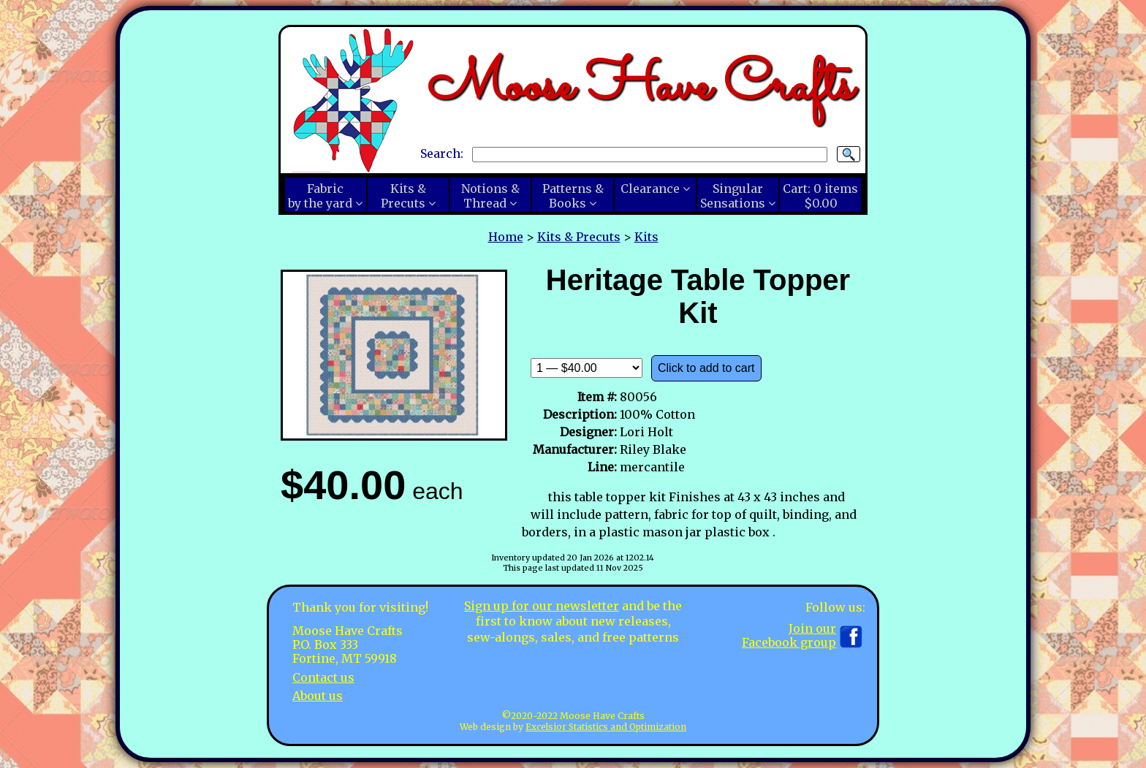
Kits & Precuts (579, 236)
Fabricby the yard (320, 195)
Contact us (323, 677)
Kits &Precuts (403, 195)
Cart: (820, 195)
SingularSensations (732, 195)
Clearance (650, 188)
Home (505, 236)
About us (317, 695)
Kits (646, 236)
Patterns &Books (573, 195)
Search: (441, 153)
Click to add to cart (706, 368)
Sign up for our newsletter (541, 605)
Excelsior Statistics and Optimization (605, 726)
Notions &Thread (490, 195)
